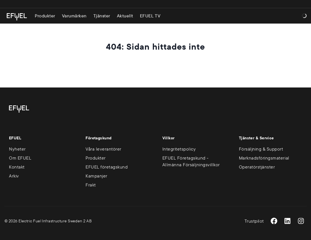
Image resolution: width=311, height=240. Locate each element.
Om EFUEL (20, 158)
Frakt (91, 185)
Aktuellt (125, 16)
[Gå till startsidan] (17, 17)
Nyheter (17, 149)
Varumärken (74, 16)
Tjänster (101, 16)
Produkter (45, 16)
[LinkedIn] (287, 221)
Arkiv (14, 176)
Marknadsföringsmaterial (264, 158)
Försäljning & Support (261, 149)
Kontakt (17, 167)
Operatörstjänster (257, 167)
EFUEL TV (150, 16)
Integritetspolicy (179, 149)
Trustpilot (254, 221)
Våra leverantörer (103, 149)
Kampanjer (96, 176)
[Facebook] (274, 221)
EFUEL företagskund (107, 167)
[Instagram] (301, 221)
